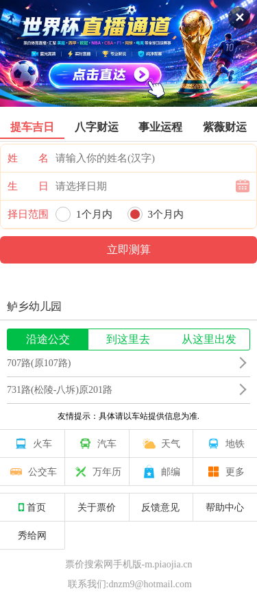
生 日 (28, 186)
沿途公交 (48, 339)
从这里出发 (209, 339)
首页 (32, 507)
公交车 (32, 471)
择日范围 (28, 214)
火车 (32, 443)
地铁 (225, 443)
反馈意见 (160, 507)
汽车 (97, 443)
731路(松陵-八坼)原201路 (59, 390)
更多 (225, 471)
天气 (160, 443)
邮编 (160, 471)
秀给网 (32, 535)
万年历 (96, 471)
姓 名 (28, 158)
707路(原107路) (39, 363)
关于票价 (96, 507)
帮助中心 (225, 507)
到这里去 (128, 339)
